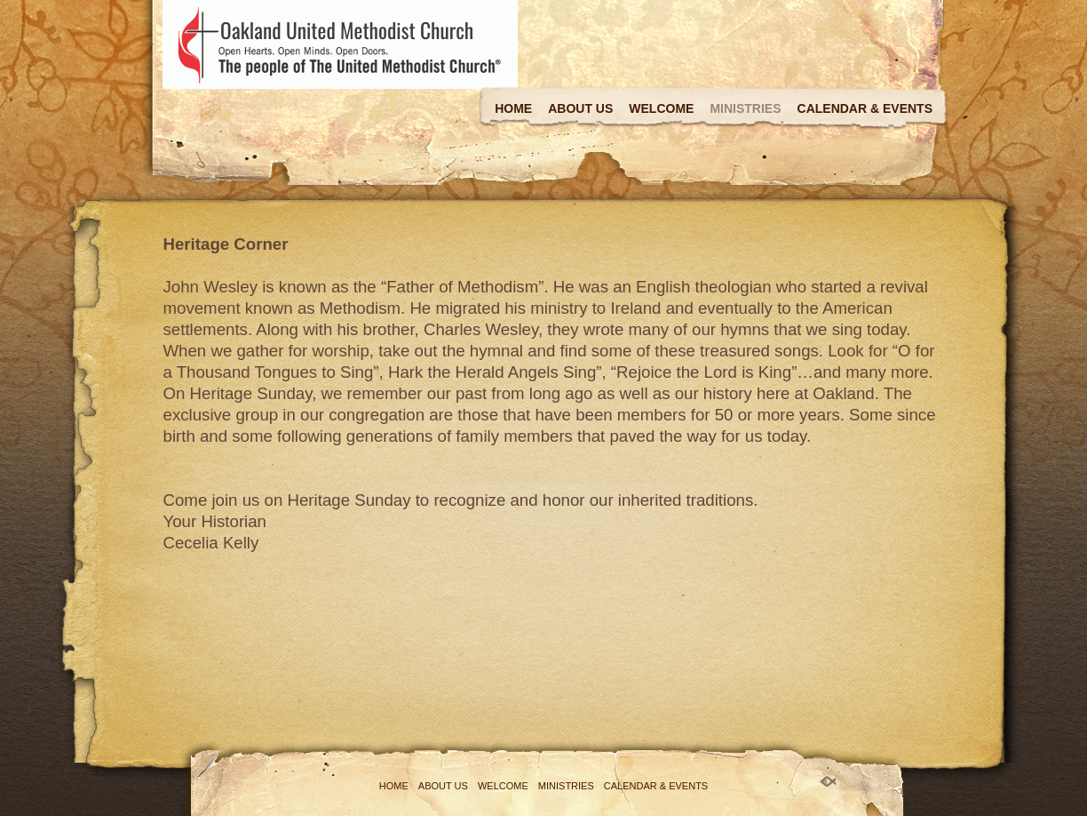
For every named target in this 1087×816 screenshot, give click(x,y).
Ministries (745, 108)
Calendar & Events (864, 108)
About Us (580, 108)
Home (513, 108)
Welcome (661, 108)
